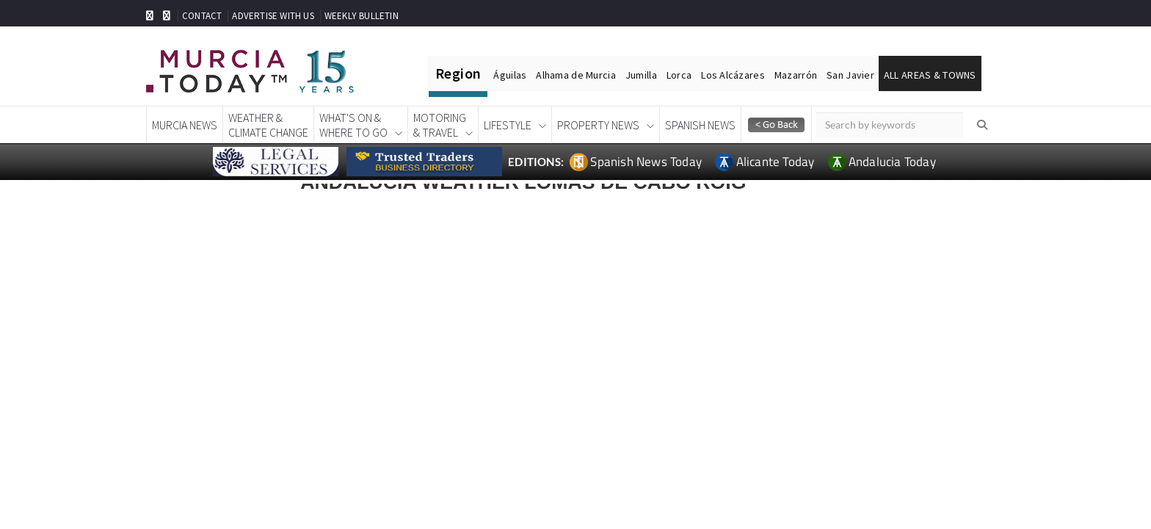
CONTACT (202, 16)
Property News (598, 125)
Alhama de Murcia (575, 75)
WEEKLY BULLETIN (361, 16)
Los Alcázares (733, 75)
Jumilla (641, 75)
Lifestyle (507, 125)
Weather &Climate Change (268, 125)
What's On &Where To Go (353, 125)
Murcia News (184, 125)
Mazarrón (795, 75)
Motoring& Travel (439, 125)
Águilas (509, 75)
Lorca (679, 75)
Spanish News (700, 125)
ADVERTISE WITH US (272, 16)
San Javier (850, 75)
